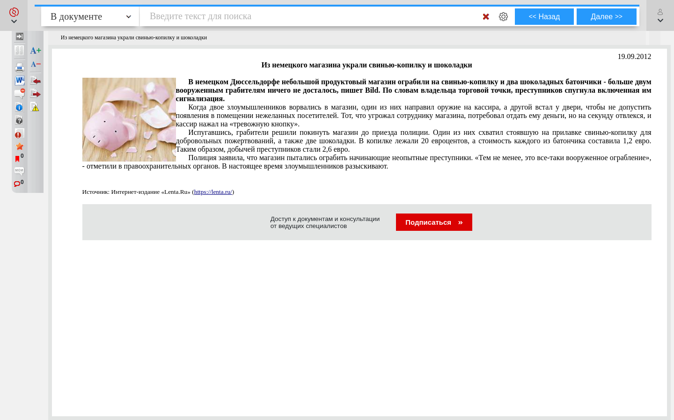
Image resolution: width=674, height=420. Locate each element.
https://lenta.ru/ (213, 191)
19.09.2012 (635, 56)
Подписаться (434, 222)
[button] (14, 15)
